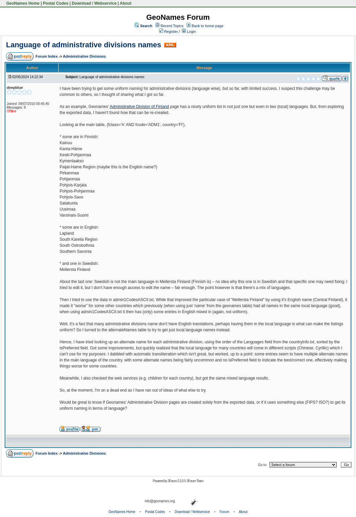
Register (168, 32)
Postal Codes (55, 3)
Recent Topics (172, 26)
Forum (224, 512)
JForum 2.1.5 (175, 481)
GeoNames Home (22, 3)
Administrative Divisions (84, 56)
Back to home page (207, 26)
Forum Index (47, 56)
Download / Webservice (94, 3)
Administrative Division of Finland (139, 106)
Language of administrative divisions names (83, 45)
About (126, 3)
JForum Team (195, 481)
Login (189, 32)
